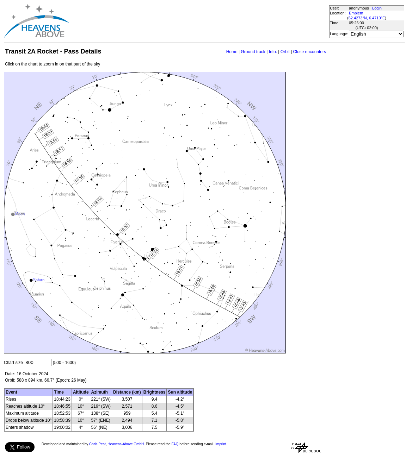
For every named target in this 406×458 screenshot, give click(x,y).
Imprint (220, 444)
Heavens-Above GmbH (125, 444)
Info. (273, 51)
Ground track (253, 51)
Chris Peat (97, 444)
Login (377, 8)
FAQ (175, 444)
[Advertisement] (198, 21)
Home (232, 51)
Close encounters (309, 51)
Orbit (285, 51)
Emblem (356, 13)
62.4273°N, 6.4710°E (367, 18)
